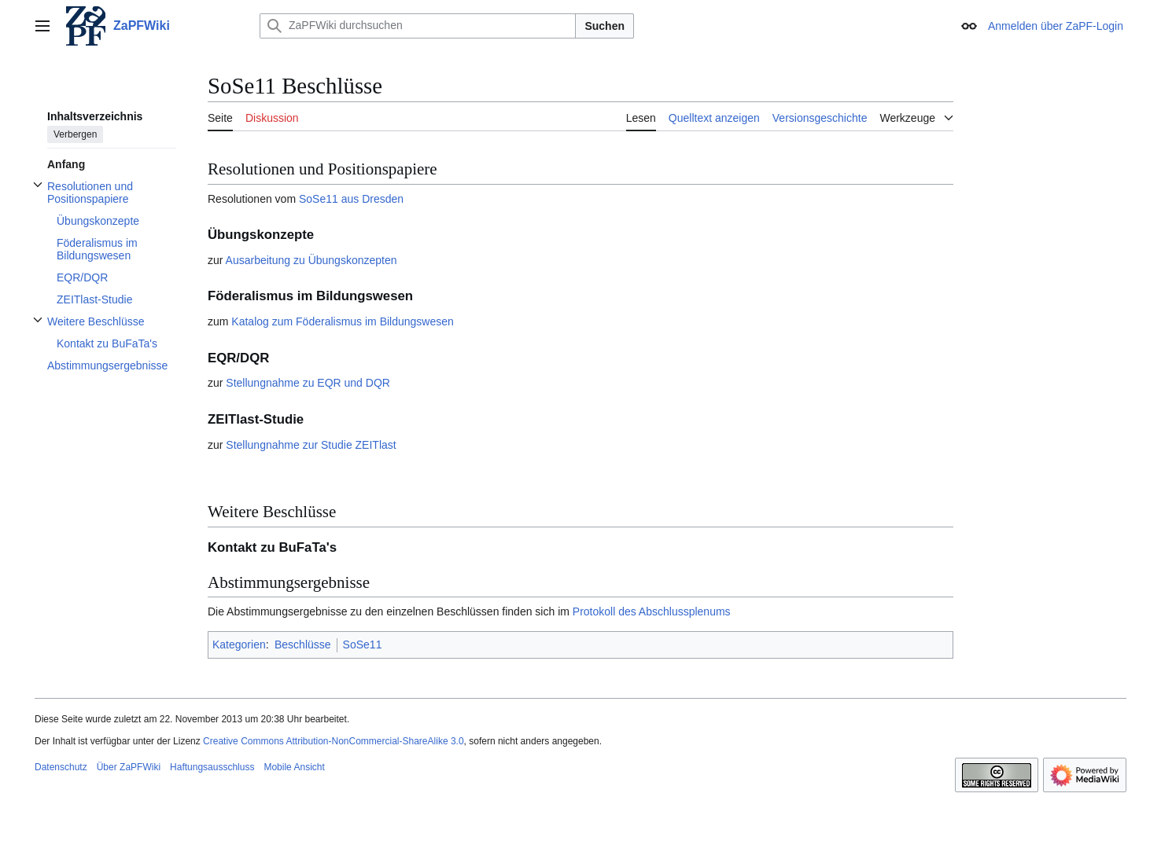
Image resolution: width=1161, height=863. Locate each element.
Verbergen (75, 134)
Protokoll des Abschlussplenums (652, 611)
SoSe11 (362, 644)
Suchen (604, 26)
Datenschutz (61, 767)
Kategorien (239, 644)
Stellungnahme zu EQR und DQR (308, 382)
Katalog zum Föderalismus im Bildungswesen (342, 321)
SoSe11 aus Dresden (351, 199)
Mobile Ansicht (294, 767)
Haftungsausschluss (212, 767)
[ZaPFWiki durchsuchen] (418, 26)
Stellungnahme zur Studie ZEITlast (311, 445)
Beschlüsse (303, 644)
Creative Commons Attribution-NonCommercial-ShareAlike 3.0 (333, 741)
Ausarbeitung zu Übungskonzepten (311, 260)
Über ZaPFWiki (128, 767)
